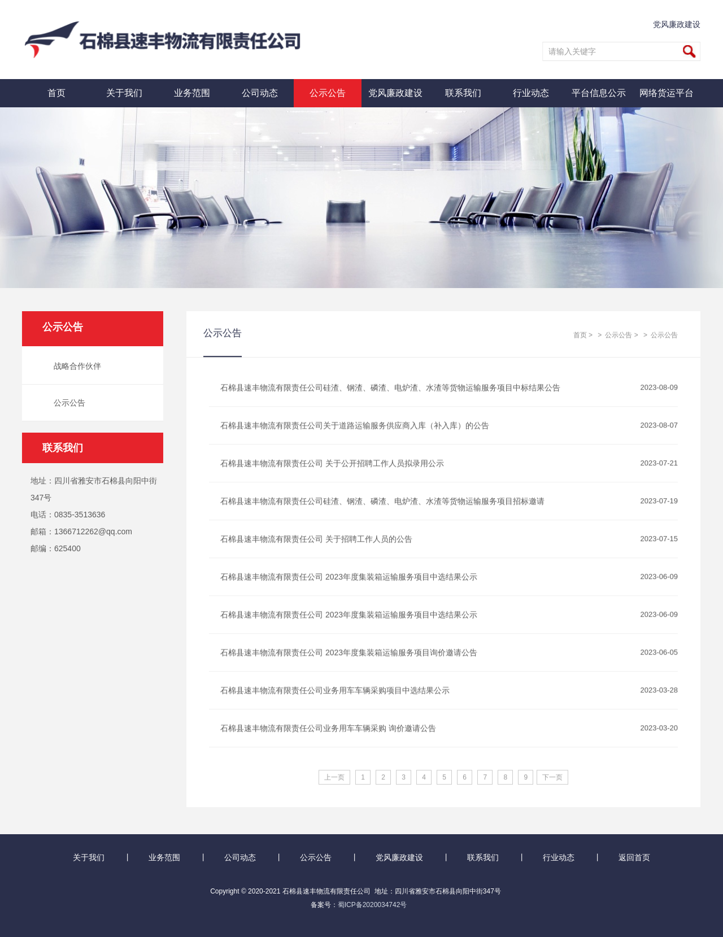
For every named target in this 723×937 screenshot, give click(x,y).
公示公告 (328, 93)
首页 (56, 93)
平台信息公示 (599, 93)
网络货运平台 (666, 93)
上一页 (334, 778)
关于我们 (124, 93)
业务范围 (192, 93)
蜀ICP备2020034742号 (372, 905)
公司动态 (260, 93)
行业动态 (531, 93)
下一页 (552, 778)
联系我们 (463, 93)
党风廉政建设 (677, 24)
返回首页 (634, 857)
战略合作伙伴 (74, 366)
